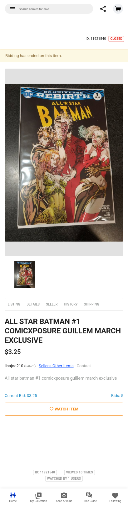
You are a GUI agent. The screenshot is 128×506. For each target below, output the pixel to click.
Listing (14, 304)
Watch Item (64, 409)
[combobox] (49, 9)
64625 (29, 366)
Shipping (91, 304)
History (71, 304)
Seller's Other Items (56, 365)
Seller (51, 304)
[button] (103, 8)
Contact (84, 365)
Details (33, 304)
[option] (64, 162)
